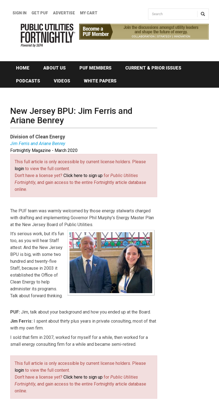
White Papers (100, 81)
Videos (62, 81)
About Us (54, 68)
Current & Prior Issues (153, 68)
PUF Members (95, 68)
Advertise (64, 13)
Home (23, 68)
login (19, 168)
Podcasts (28, 81)
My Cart (88, 13)
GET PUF (39, 13)
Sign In (19, 13)
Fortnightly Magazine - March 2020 (44, 150)
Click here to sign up (83, 175)
